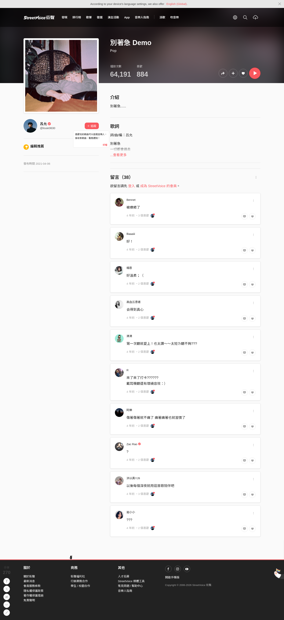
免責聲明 (29, 600)
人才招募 (123, 576)
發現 (64, 17)
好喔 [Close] (105, 145)
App (127, 17)
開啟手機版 (172, 577)
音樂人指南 (142, 17)
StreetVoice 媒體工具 (131, 581)
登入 (131, 186)
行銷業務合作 (79, 581)
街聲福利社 (78, 576)
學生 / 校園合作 (80, 585)
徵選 (100, 17)
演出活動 (113, 17)
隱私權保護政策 (33, 590)
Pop (113, 51)
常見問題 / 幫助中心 (130, 585)
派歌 (162, 17)
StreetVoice (39, 17)
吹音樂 (174, 17)
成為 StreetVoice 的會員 (158, 186)
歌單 (89, 17)
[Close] (279, 4)
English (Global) (176, 3)
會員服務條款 (32, 585)
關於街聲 (29, 576)
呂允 (45, 124)
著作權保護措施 (33, 595)
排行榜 (76, 17)
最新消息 (29, 581)
